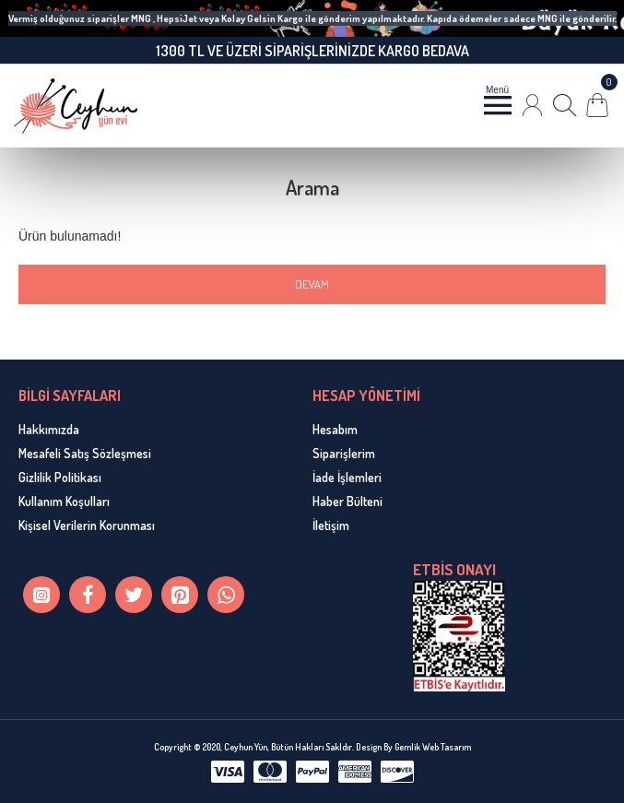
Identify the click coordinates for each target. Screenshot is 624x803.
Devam (312, 284)
